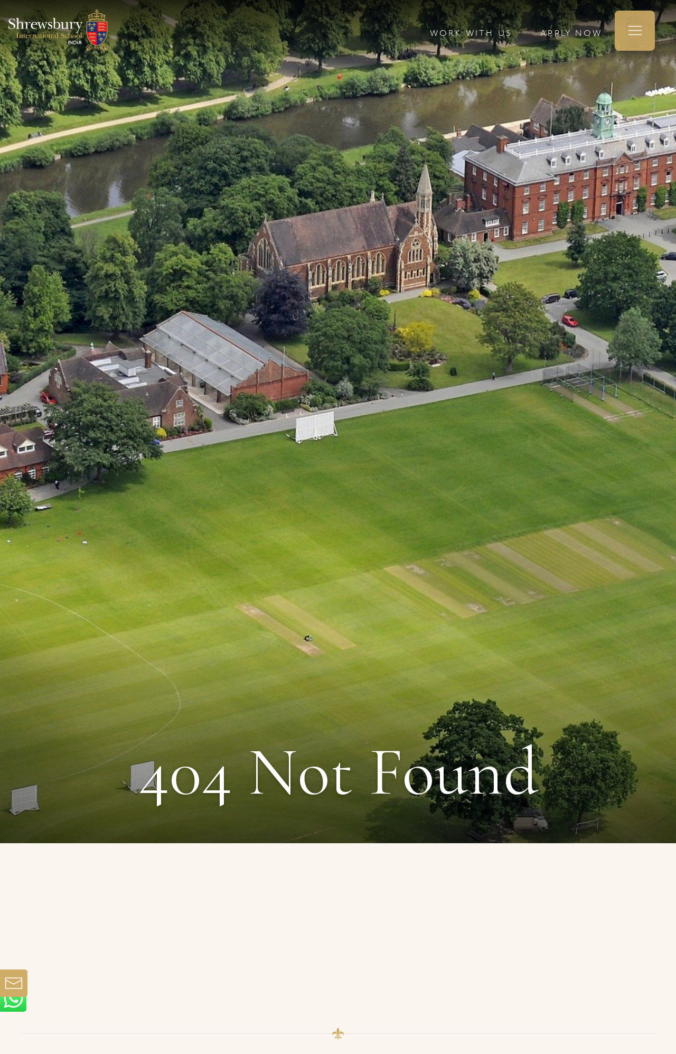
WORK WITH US (471, 34)
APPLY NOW (571, 34)
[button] (635, 31)
